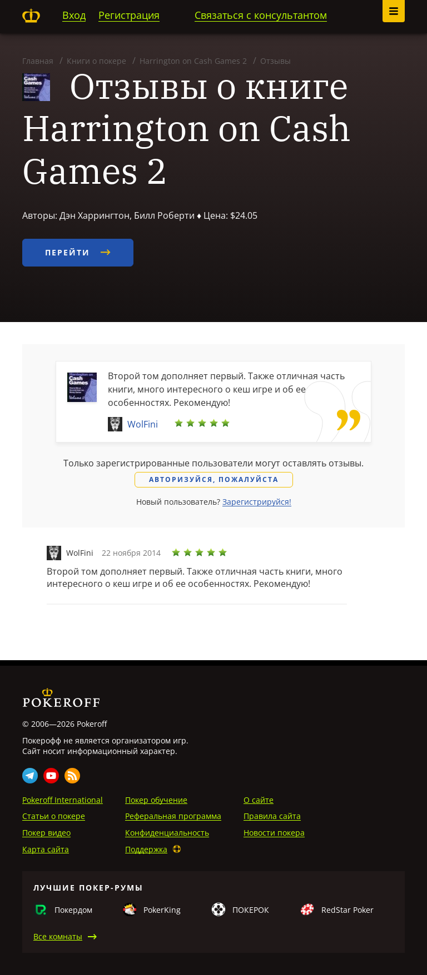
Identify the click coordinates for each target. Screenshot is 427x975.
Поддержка (146, 849)
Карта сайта (45, 849)
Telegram (30, 775)
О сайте (259, 800)
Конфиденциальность (167, 832)
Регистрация (129, 15)
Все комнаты (57, 936)
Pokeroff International (62, 800)
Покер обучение (156, 800)
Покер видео (46, 832)
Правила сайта (272, 816)
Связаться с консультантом (261, 15)
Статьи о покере (53, 816)
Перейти (78, 252)
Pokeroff (31, 15)
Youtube (51, 775)
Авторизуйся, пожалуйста (214, 479)
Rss (72, 775)
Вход (74, 15)
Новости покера (274, 832)
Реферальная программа (173, 816)
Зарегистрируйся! (256, 501)
